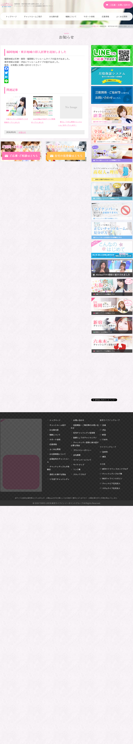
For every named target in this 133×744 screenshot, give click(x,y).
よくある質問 (121, 16)
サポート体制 (89, 16)
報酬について (71, 16)
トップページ (11, 16)
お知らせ (95, 26)
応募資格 (105, 16)
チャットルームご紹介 (33, 16)
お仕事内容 (53, 16)
